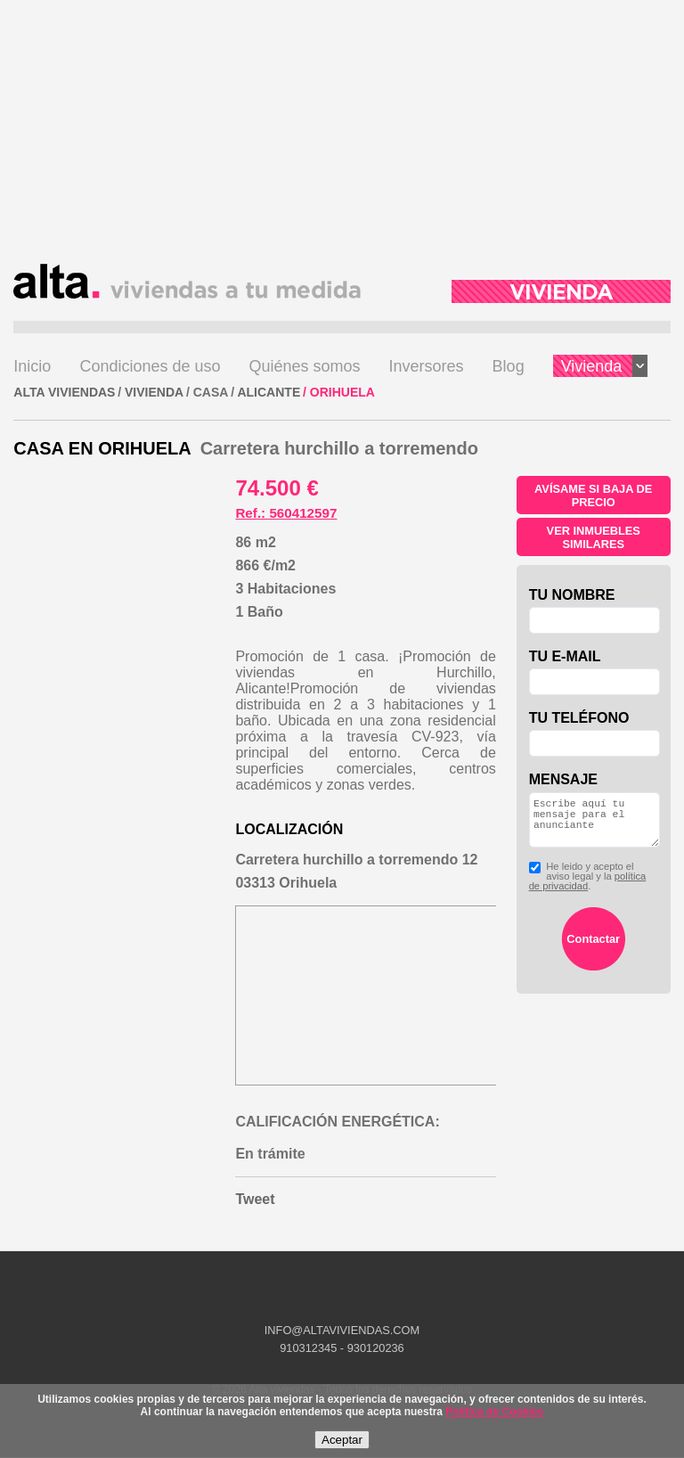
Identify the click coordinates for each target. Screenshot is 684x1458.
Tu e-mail (565, 656)
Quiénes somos (305, 366)
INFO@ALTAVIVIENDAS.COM (342, 1330)
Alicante (268, 392)
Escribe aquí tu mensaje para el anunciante (594, 825)
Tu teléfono (579, 717)
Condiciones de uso (149, 366)
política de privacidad (588, 891)
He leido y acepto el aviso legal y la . (588, 887)
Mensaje (563, 779)
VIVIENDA (154, 392)
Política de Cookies (494, 1411)
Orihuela (342, 392)
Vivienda (604, 366)
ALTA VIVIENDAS (64, 392)
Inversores (426, 366)
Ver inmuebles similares (593, 537)
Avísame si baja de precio (593, 495)
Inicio (32, 366)
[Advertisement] (341, 139)
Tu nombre (572, 594)
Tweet (254, 1199)
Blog (509, 366)
